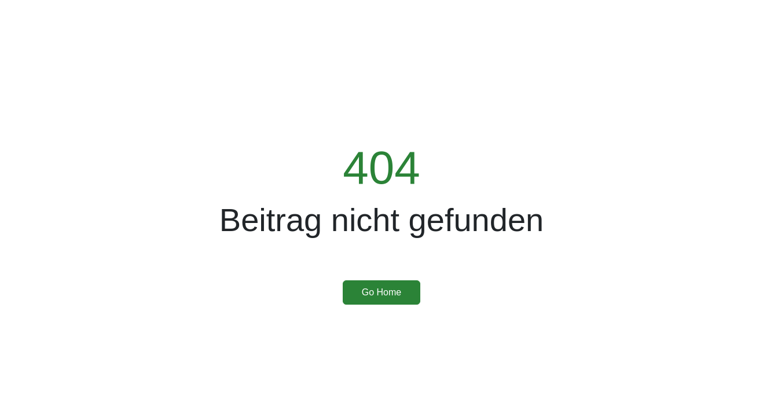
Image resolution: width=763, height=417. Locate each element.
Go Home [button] (381, 292)
